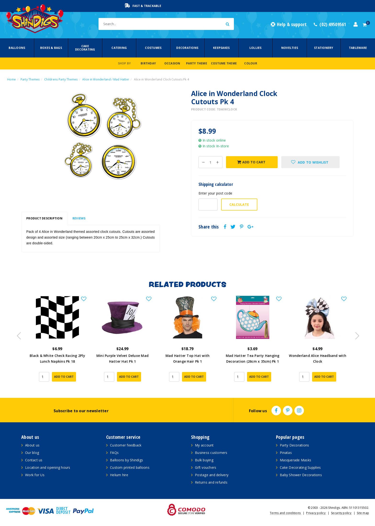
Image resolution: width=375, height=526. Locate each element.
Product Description (44, 218)
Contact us (34, 460)
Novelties (289, 48)
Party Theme (196, 63)
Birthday (148, 63)
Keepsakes (221, 48)
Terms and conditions (285, 513)
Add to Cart (251, 162)
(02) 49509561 (330, 24)
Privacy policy (316, 513)
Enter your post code (215, 193)
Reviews (79, 218)
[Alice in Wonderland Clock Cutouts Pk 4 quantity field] (210, 162)
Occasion (172, 63)
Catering (119, 48)
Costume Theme (224, 63)
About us (32, 445)
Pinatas (286, 452)
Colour (250, 63)
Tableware (358, 48)
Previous (17, 334)
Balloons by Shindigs (126, 460)
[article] (57, 342)
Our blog (32, 452)
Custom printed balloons (129, 467)
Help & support (289, 24)
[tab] (44, 218)
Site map (363, 513)
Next (355, 334)
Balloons (17, 48)
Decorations (187, 48)
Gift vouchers (205, 467)
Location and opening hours (47, 467)
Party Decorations (294, 445)
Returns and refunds (211, 482)
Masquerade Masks (295, 460)
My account (204, 445)
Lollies (255, 48)
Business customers (211, 452)
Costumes (153, 48)
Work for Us (34, 475)
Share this (209, 227)
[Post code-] (208, 205)
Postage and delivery (211, 475)
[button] (310, 162)
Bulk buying (204, 460)
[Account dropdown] (355, 24)
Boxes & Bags (51, 48)
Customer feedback (125, 445)
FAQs (114, 452)
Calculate (239, 204)
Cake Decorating (85, 47)
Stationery (323, 48)
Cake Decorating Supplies (300, 467)
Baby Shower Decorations (301, 475)
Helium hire (119, 475)
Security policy (341, 513)
